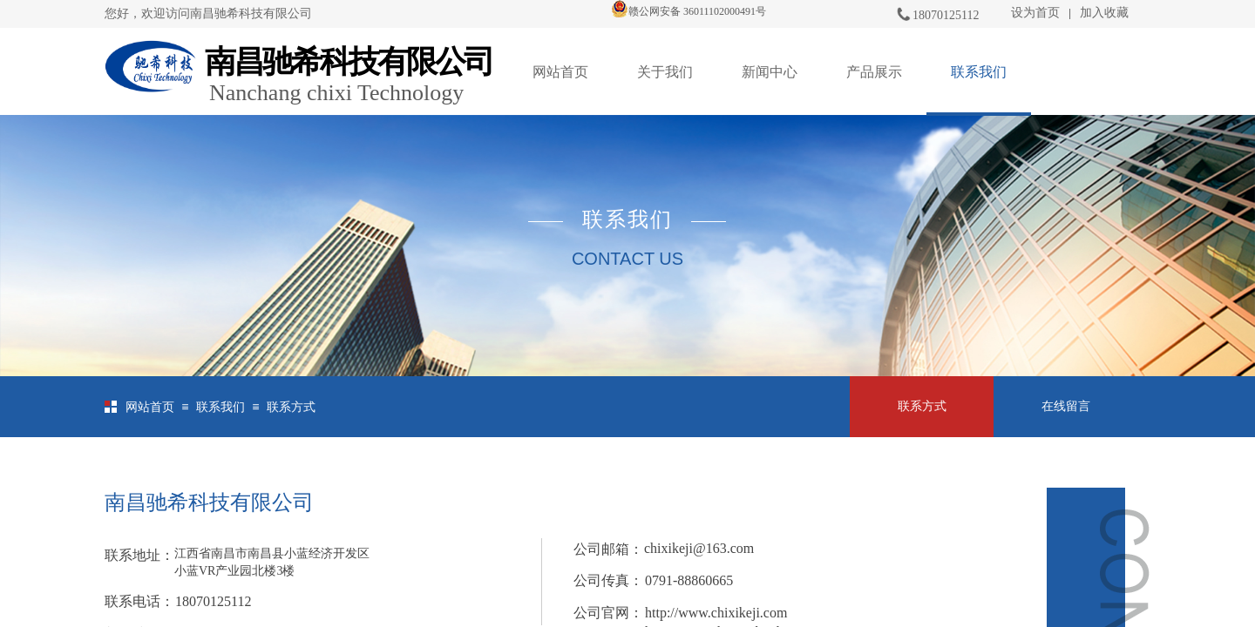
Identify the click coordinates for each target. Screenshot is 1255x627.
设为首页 (1035, 12)
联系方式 (291, 407)
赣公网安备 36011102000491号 (688, 11)
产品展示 (874, 71)
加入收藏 (1104, 12)
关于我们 (665, 71)
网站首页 (560, 71)
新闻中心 (769, 71)
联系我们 (979, 71)
